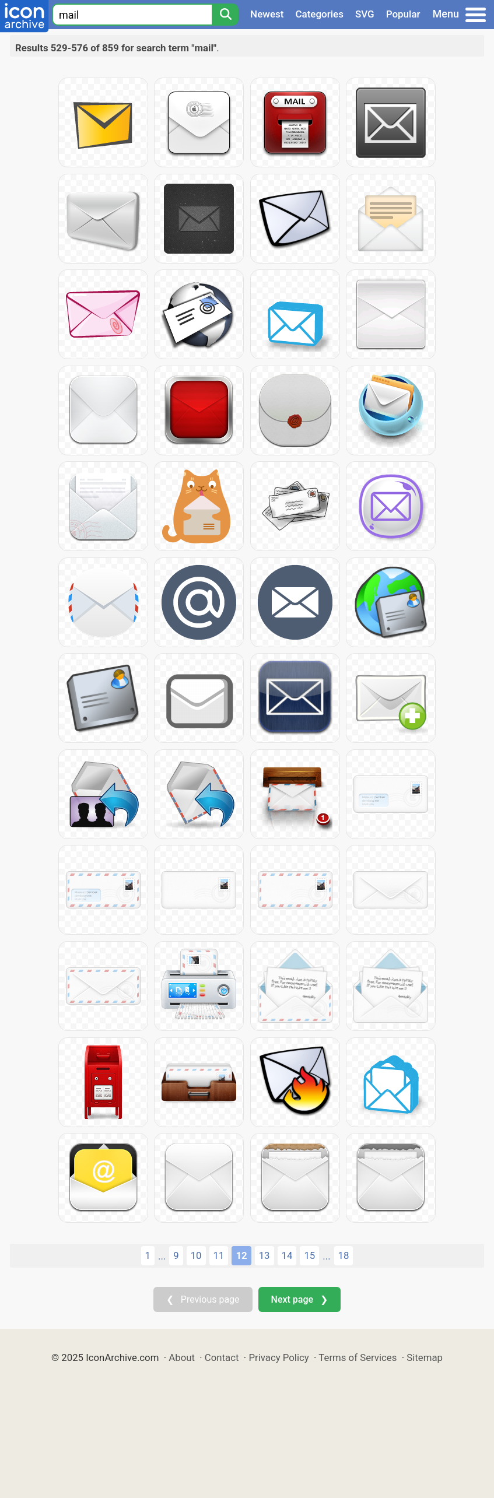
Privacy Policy (278, 1357)
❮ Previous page (203, 1299)
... (162, 1256)
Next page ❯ (299, 1299)
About (182, 1357)
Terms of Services (357, 1357)
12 (241, 1255)
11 (219, 1255)
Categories (319, 14)
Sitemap (425, 1357)
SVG (364, 14)
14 (287, 1255)
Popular (403, 14)
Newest (266, 14)
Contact (222, 1357)
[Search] (225, 14)
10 (196, 1255)
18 (343, 1255)
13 (264, 1255)
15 (309, 1255)
